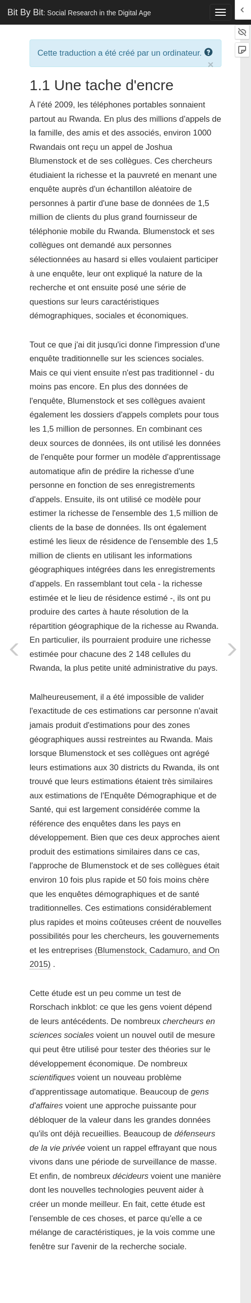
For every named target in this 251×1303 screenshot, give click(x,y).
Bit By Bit (79, 12)
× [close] (211, 64)
